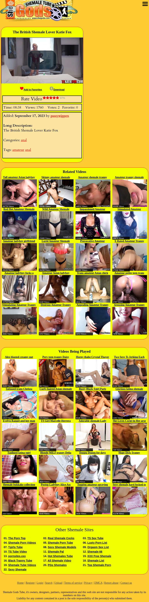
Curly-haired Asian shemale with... (56, 389)
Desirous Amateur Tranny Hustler (56, 305)
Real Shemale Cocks (61, 538)
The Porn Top (16, 538)
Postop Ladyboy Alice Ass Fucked (56, 485)
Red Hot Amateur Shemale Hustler (19, 209)
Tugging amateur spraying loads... (92, 485)
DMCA (98, 582)
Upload (58, 582)
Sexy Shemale (17, 569)
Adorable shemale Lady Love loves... (92, 421)
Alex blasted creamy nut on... (19, 357)
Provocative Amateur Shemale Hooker (92, 241)
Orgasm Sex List (98, 547)
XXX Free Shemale (99, 556)
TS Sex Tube (95, 538)
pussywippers (60, 116)
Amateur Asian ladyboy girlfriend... (55, 273)
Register (30, 582)
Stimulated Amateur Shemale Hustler (129, 209)
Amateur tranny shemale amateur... (129, 177)
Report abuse (111, 582)
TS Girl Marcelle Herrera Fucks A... (56, 421)
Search (48, 582)
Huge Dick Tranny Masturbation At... (129, 453)
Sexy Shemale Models (62, 547)
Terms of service (73, 582)
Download (57, 89)
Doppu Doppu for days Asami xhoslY (92, 453)
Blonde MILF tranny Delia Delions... (55, 453)
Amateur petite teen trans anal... (129, 273)
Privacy (88, 582)
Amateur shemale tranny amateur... (92, 177)
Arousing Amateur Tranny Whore (129, 305)
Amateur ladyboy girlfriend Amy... (19, 241)
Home (20, 582)
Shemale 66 (94, 551)
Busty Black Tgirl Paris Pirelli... (92, 389)
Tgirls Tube (15, 547)
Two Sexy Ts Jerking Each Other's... (129, 357)
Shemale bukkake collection (19, 484)
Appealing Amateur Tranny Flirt (92, 305)
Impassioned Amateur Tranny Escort (92, 209)
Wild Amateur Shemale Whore (55, 209)
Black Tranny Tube (20, 560)
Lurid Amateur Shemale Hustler (56, 241)
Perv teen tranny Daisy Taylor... (55, 357)
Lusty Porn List (97, 542)
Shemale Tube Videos (22, 565)
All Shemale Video (59, 560)
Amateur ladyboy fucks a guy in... (19, 273)
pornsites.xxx (17, 556)
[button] (42, 60)
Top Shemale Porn (99, 565)
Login (40, 582)
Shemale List (95, 560)
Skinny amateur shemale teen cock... (55, 177)
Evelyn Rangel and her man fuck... (19, 421)
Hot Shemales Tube (60, 556)
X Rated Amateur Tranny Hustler (129, 241)
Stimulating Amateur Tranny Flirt (19, 305)
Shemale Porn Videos (22, 542)
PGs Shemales (57, 565)
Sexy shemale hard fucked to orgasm (129, 485)
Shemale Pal (56, 551)
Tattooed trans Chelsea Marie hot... (19, 389)
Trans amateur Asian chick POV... (92, 273)
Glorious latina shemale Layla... (129, 389)
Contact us (126, 582)
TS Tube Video (17, 551)
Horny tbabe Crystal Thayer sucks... (92, 357)
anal (24, 140)
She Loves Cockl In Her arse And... (129, 421)
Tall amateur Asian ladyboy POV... (19, 177)
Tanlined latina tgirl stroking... (18, 453)
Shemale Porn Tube (60, 542)
